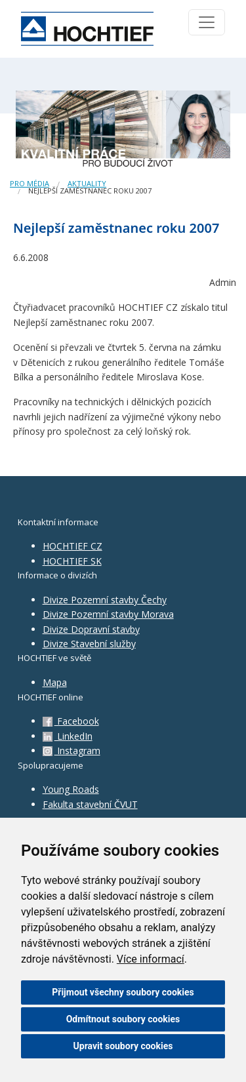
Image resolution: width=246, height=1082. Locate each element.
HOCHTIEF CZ (72, 546)
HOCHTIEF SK (72, 561)
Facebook (71, 721)
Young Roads (71, 789)
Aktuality (87, 183)
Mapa (55, 682)
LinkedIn (67, 736)
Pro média (29, 183)
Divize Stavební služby (89, 643)
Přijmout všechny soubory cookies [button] (123, 992)
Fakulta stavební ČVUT (90, 804)
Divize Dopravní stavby (91, 629)
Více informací (150, 959)
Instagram (71, 750)
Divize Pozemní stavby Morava (108, 614)
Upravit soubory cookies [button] (123, 1046)
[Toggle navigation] (206, 22)
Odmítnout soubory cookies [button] (123, 1019)
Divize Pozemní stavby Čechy (105, 599)
